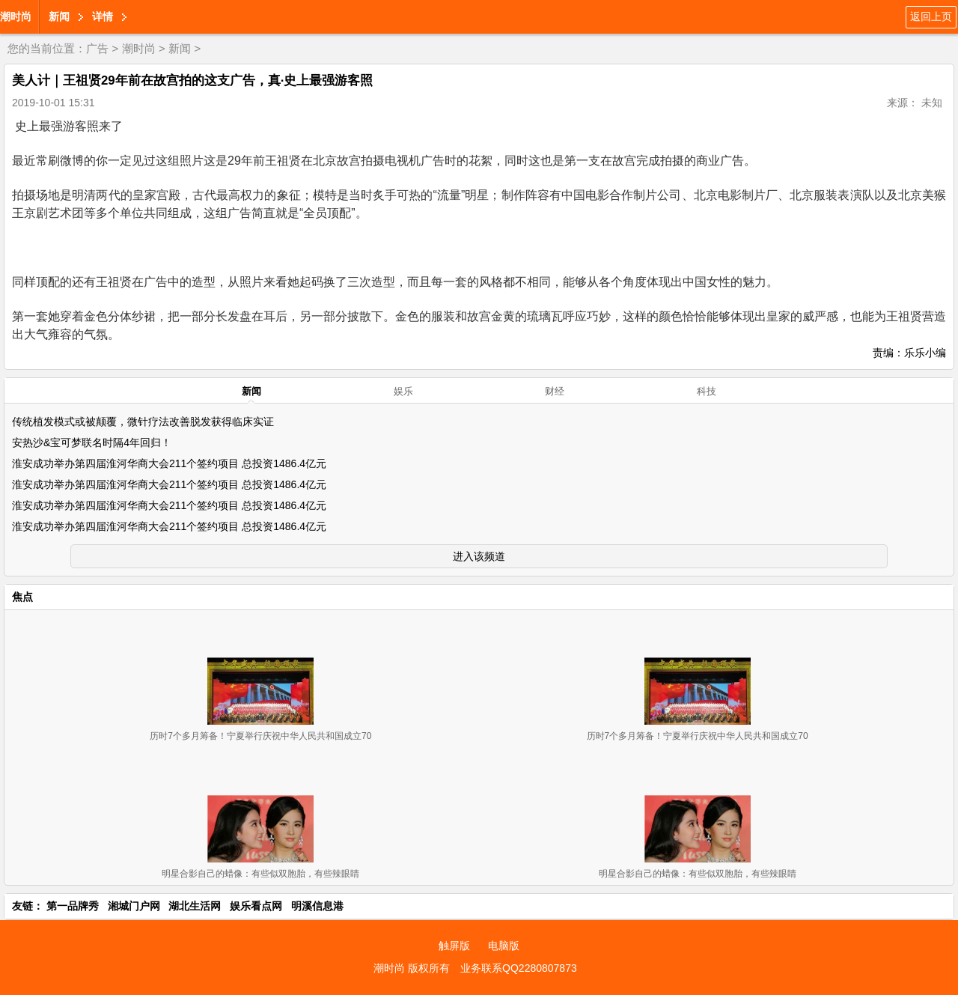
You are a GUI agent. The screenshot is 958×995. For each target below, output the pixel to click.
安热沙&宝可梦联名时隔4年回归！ (91, 442)
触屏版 (454, 946)
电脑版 (503, 946)
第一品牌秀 (72, 906)
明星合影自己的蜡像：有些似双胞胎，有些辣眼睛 (260, 873)
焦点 (22, 597)
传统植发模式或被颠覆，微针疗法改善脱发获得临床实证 (143, 421)
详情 (102, 16)
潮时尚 (15, 16)
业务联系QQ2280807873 (518, 968)
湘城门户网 (134, 906)
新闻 (59, 16)
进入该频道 (479, 556)
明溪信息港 (317, 906)
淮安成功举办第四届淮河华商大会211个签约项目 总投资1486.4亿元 (169, 463)
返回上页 (931, 16)
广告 (97, 48)
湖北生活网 (194, 906)
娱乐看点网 (256, 906)
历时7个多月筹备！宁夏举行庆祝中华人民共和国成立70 (260, 736)
